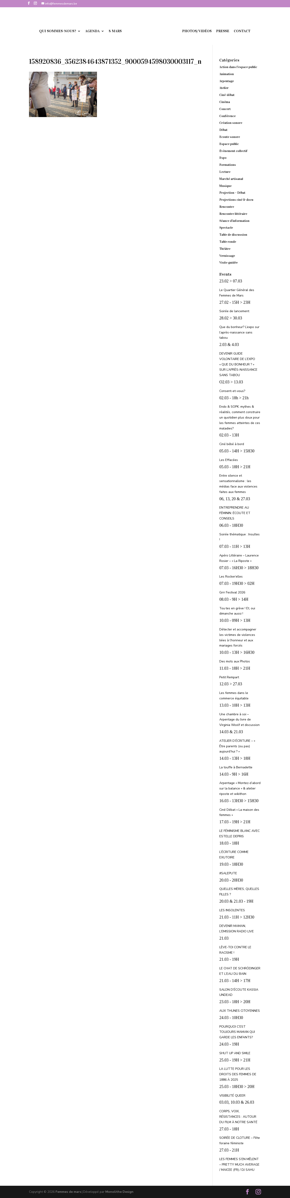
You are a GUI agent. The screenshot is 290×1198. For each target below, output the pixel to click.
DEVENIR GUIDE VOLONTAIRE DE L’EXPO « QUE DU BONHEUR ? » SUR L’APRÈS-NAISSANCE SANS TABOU (238, 364)
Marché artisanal (231, 179)
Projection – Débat (232, 193)
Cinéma (224, 102)
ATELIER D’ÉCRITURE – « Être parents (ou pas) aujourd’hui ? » (237, 746)
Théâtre (224, 249)
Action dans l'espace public (238, 67)
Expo (223, 158)
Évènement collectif (233, 151)
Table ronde (227, 242)
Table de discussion (233, 235)
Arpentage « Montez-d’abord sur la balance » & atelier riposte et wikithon (240, 788)
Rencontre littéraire (233, 214)
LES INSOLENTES (232, 910)
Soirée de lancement (234, 311)
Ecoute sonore (229, 137)
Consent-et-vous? (232, 391)
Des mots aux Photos (234, 661)
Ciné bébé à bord (231, 444)
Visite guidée (228, 263)
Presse (216, 31)
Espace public (229, 144)
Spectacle (226, 228)
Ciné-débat (226, 95)
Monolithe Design (119, 1192)
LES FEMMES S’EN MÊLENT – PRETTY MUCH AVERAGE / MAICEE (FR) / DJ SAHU (239, 1164)
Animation (226, 74)
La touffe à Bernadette (235, 767)
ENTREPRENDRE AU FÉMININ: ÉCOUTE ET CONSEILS (234, 513)
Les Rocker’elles (231, 576)
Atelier (224, 88)
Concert (225, 109)
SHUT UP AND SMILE (234, 1053)
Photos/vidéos (190, 31)
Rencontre (226, 207)
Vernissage (227, 256)
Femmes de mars (68, 1192)
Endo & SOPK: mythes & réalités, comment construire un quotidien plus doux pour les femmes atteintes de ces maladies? (239, 417)
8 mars (121, 31)
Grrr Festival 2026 (232, 592)
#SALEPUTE (228, 873)
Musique (225, 186)
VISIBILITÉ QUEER (232, 1095)
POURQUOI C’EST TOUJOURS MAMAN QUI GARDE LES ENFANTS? (237, 1032)
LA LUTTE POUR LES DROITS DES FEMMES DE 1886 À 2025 (237, 1074)
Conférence (227, 116)
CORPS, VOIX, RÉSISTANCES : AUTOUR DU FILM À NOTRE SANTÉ (238, 1116)
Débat (223, 130)
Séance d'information (234, 221)
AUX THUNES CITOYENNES (239, 1011)
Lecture (224, 172)
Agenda (99, 31)
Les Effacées (228, 460)
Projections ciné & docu (236, 200)
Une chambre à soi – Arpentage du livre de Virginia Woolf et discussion (239, 719)
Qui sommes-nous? (64, 31)
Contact (235, 31)
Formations (227, 165)
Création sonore (230, 123)
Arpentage (226, 81)
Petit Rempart (229, 677)
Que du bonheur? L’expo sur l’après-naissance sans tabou (239, 332)
